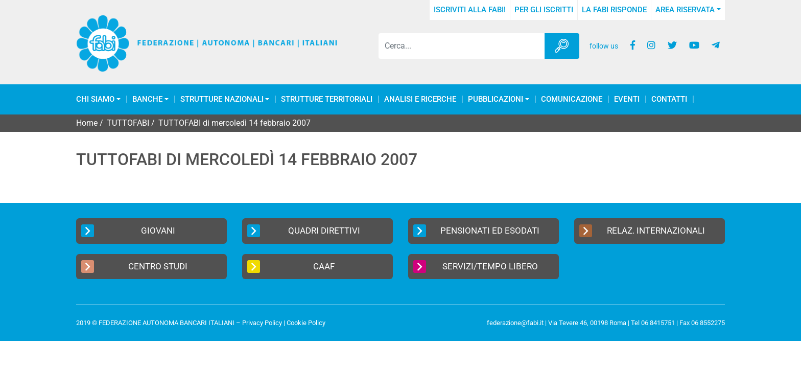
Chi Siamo (95, 99)
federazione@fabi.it (515, 323)
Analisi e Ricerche (420, 99)
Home (87, 123)
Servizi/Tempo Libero (475, 266)
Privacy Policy (262, 323)
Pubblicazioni (495, 99)
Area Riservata (685, 9)
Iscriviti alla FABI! (470, 9)
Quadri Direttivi (303, 230)
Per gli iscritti (543, 9)
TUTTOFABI (128, 123)
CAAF (291, 266)
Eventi (627, 99)
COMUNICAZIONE (571, 99)
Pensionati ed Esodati (476, 230)
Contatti (669, 99)
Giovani (128, 230)
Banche (147, 99)
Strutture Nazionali (222, 99)
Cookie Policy (306, 323)
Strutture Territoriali (326, 99)
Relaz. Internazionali (642, 230)
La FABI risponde (614, 9)
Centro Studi (134, 266)
